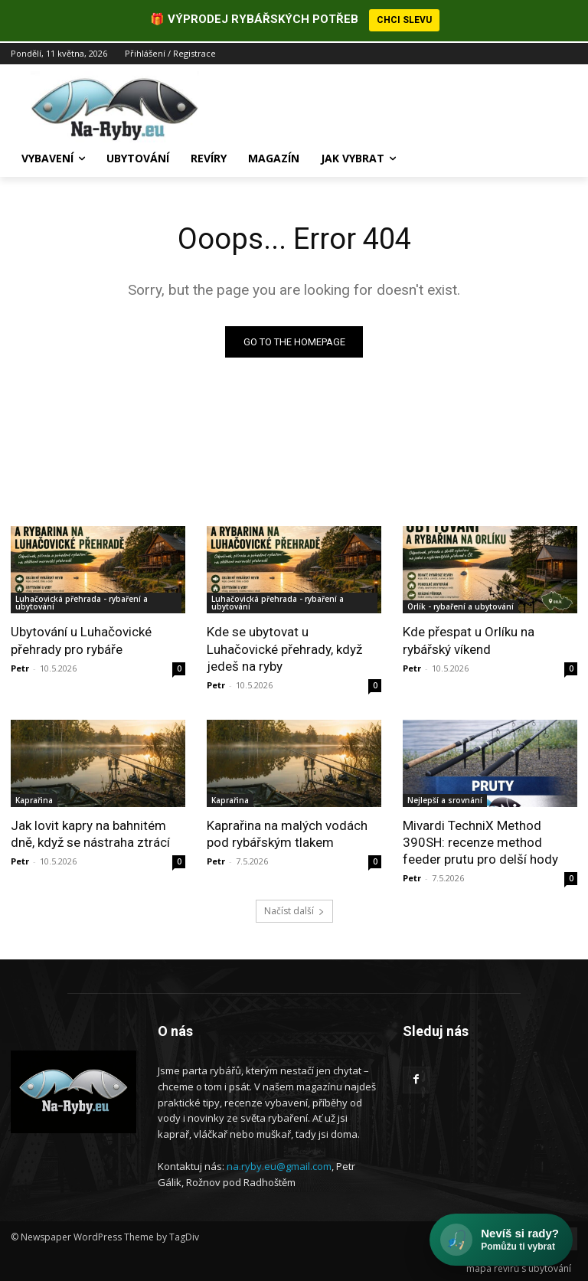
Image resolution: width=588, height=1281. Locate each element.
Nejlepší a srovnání (444, 797)
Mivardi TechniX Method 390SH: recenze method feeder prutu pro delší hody (480, 839)
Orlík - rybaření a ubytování (460, 605)
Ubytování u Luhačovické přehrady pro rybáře (81, 639)
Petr (20, 666)
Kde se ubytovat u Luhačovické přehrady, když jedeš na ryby (284, 647)
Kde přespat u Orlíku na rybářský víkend (468, 639)
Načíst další (294, 909)
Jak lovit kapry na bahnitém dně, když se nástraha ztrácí (90, 831)
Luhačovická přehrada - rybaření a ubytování (81, 601)
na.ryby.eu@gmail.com (279, 1165)
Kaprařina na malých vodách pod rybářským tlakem (287, 831)
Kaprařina (34, 797)
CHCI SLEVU (404, 20)
